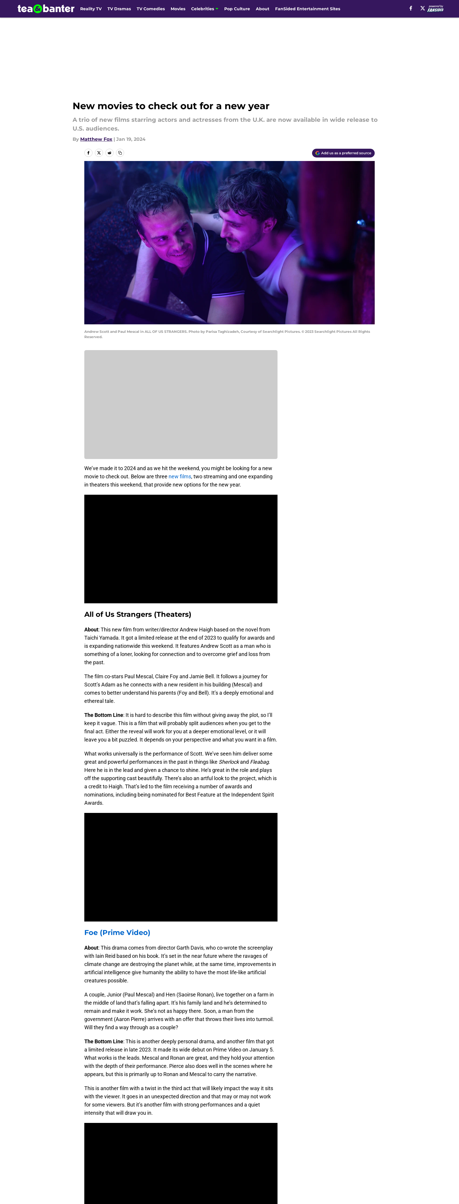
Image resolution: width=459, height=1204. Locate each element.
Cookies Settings (300, 1153)
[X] (422, 8)
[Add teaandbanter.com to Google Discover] (343, 153)
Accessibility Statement (174, 1153)
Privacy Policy (241, 1142)
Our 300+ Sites (298, 1131)
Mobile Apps (357, 1131)
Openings (158, 1131)
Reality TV (91, 8)
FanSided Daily (102, 1142)
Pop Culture (237, 8)
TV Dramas (119, 8)
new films (180, 476)
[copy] (120, 153)
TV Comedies (151, 8)
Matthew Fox (96, 139)
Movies (178, 8)
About (262, 8)
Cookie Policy (358, 1142)
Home (90, 1090)
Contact (234, 1131)
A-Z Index (236, 1153)
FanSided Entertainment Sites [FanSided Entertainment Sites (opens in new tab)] (307, 8)
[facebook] (411, 8)
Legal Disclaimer (104, 1153)
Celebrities (202, 8)
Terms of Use (296, 1142)
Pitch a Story (161, 1142)
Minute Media (53, 1168)
